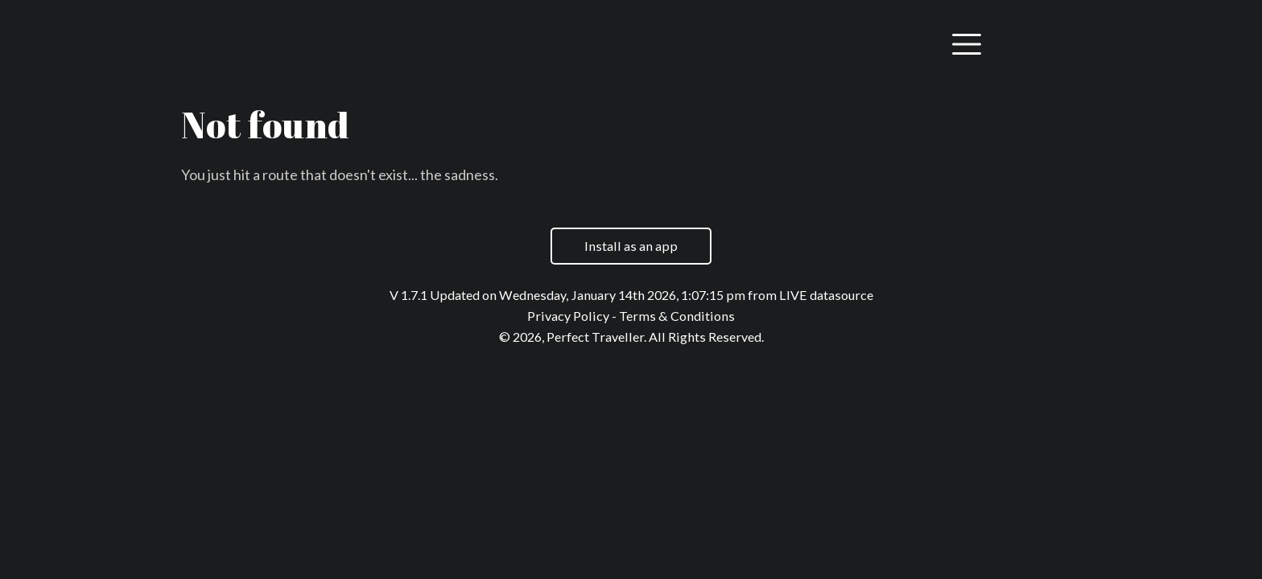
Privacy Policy (568, 315)
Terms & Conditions (677, 315)
